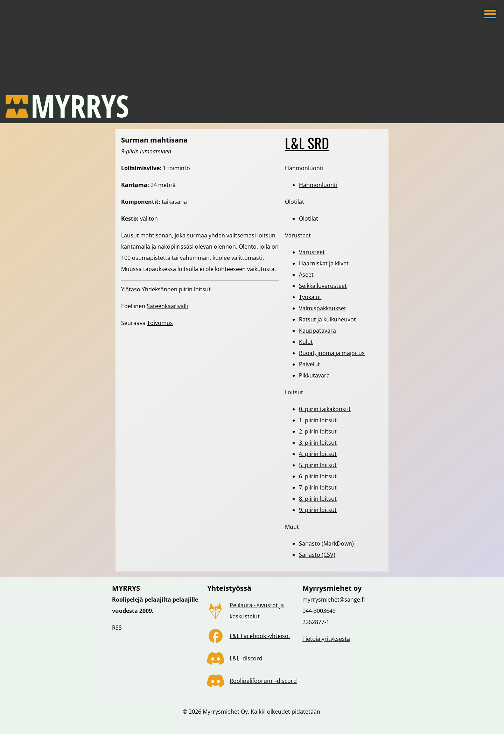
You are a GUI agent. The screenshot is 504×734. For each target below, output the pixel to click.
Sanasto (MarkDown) (326, 543)
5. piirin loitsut (318, 465)
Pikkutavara (314, 375)
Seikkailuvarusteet (323, 286)
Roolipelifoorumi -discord (263, 681)
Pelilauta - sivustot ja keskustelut (257, 610)
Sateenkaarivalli (167, 306)
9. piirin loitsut (318, 510)
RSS (117, 627)
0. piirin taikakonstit (325, 409)
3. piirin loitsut (318, 442)
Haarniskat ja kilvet (324, 263)
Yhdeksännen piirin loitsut (176, 289)
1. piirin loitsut (318, 420)
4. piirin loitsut (318, 454)
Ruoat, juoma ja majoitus (332, 353)
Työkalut (310, 297)
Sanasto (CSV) (317, 555)
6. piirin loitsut (318, 476)
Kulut (306, 342)
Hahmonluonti (318, 185)
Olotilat (308, 218)
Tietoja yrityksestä (326, 639)
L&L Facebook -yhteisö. (260, 636)
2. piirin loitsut (318, 431)
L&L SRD (307, 142)
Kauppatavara (317, 330)
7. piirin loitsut (318, 487)
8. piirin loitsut (318, 499)
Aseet (306, 274)
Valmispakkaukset (322, 308)
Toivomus (160, 323)
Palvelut (309, 364)
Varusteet (312, 252)
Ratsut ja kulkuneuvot (327, 319)
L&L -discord (246, 658)
